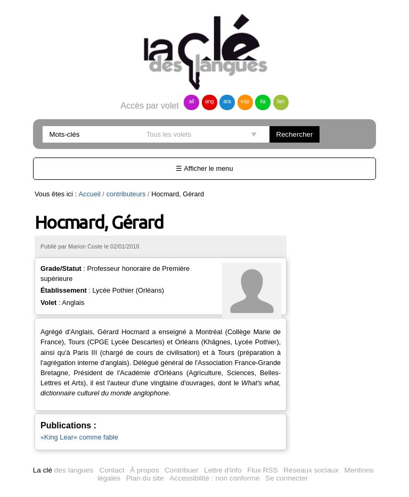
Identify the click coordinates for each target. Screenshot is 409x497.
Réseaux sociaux (311, 470)
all (191, 101)
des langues (63, 470)
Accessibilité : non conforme (214, 478)
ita (263, 101)
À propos (144, 470)
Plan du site (145, 478)
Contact (112, 470)
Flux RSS (262, 470)
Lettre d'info (223, 470)
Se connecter (286, 478)
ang (209, 101)
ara (227, 101)
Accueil (90, 194)
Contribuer (181, 470)
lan (280, 101)
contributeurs (125, 194)
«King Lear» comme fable (79, 437)
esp (245, 101)
